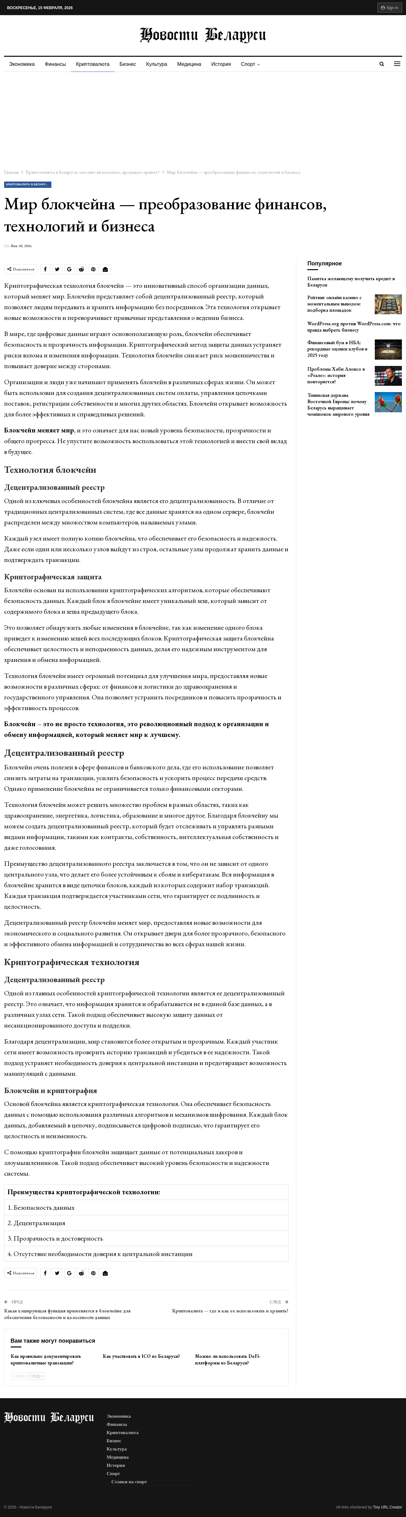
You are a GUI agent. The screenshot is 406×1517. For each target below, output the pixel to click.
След (36, 1376)
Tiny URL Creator (387, 1507)
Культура (160, 64)
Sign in (389, 8)
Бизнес (130, 64)
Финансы (56, 64)
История (227, 64)
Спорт (255, 64)
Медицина (194, 64)
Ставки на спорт (129, 1481)
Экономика (22, 64)
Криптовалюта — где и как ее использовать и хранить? (230, 1311)
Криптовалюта (94, 64)
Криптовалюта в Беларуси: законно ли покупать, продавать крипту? (28, 184)
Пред (19, 1376)
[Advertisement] (203, 119)
